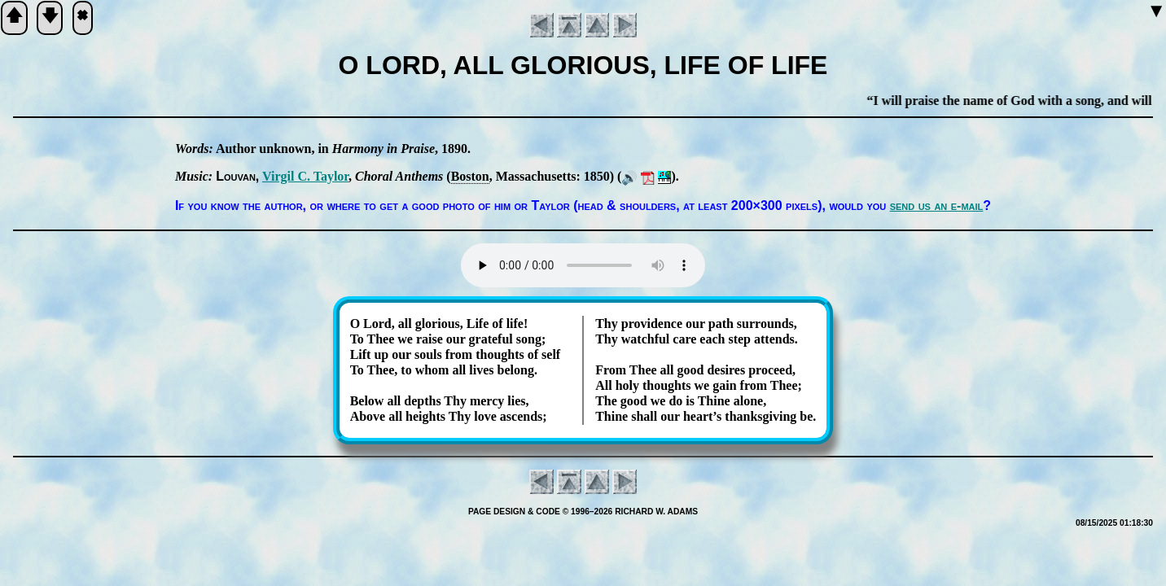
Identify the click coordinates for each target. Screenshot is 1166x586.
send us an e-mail (937, 205)
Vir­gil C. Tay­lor (305, 176)
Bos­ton (470, 176)
